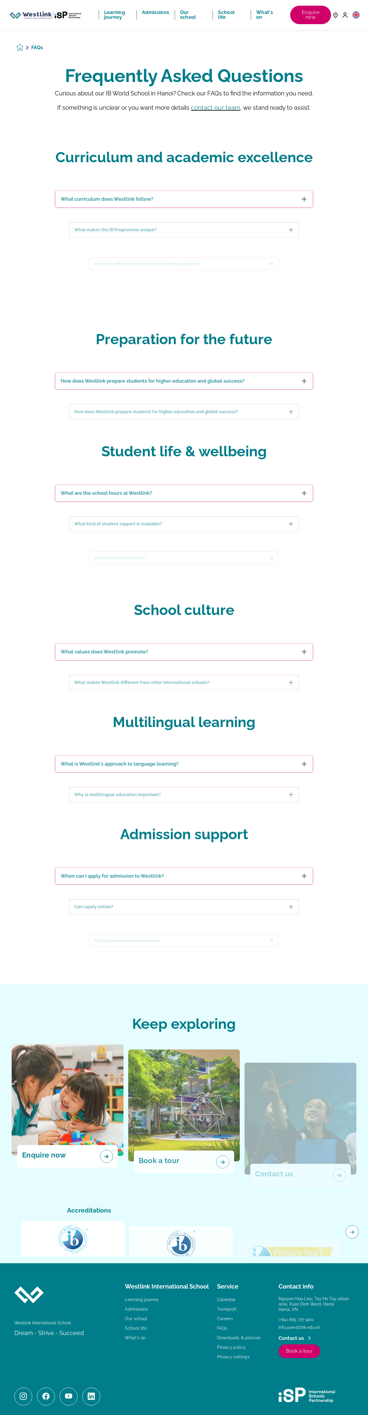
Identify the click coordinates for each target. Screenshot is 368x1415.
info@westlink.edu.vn (299, 1327)
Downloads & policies (239, 1337)
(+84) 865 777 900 (296, 1319)
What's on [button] (264, 15)
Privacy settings (233, 1356)
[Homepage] (23, 47)
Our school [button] (188, 15)
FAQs (222, 1328)
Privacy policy (231, 1347)
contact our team (215, 107)
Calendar (226, 1299)
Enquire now (310, 15)
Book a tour (299, 1351)
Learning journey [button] (114, 15)
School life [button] (226, 15)
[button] (356, 15)
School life (136, 1328)
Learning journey (142, 1299)
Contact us (292, 1338)
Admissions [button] (155, 12)
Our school (136, 1318)
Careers (225, 1318)
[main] (184, 722)
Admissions (136, 1309)
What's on (135, 1337)
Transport (227, 1309)
